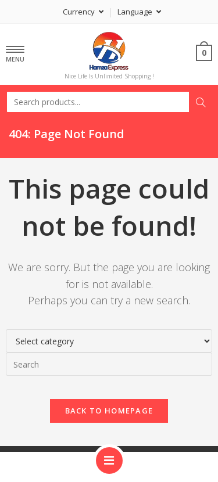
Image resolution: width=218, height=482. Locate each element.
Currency (83, 11)
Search (200, 102)
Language (139, 11)
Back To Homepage (109, 410)
